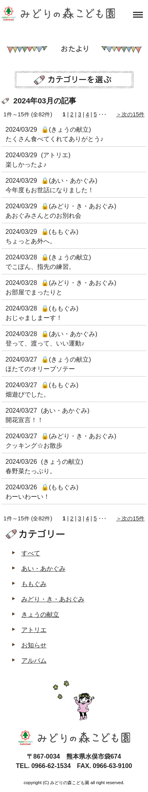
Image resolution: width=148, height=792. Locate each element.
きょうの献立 (40, 614)
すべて (30, 553)
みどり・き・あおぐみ (52, 599)
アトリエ (34, 630)
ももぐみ (34, 584)
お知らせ (34, 645)
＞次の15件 (130, 114)
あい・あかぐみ (43, 568)
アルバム (34, 660)
